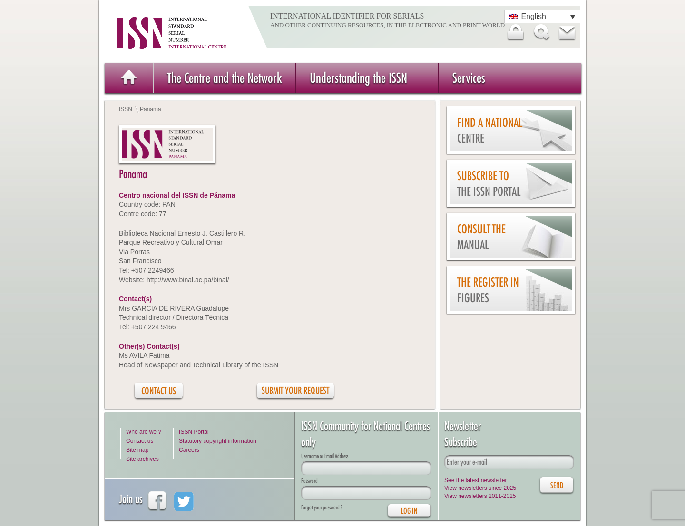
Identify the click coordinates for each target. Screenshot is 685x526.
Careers (189, 450)
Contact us (139, 441)
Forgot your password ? (321, 507)
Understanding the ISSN (358, 77)
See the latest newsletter (475, 480)
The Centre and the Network (224, 77)
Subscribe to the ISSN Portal (488, 183)
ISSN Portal (194, 432)
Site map (137, 450)
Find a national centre (489, 130)
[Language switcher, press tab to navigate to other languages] (542, 16)
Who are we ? (143, 432)
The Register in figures (488, 290)
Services (468, 77)
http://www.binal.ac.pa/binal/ (188, 280)
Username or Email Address (324, 455)
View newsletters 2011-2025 (480, 496)
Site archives (142, 459)
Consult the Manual (481, 236)
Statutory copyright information (217, 441)
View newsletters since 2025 (480, 488)
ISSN (125, 109)
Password (309, 480)
